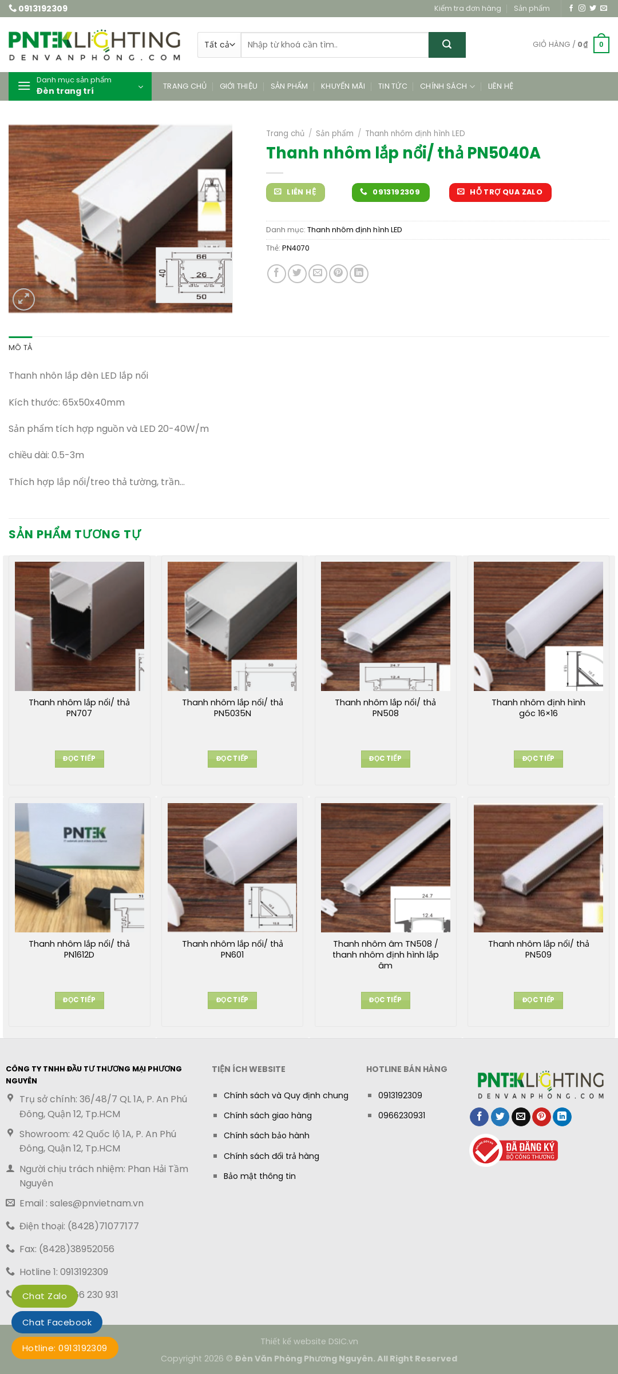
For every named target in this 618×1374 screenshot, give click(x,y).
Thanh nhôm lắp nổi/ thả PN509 (538, 949)
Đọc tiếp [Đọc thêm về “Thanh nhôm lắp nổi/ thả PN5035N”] (232, 758)
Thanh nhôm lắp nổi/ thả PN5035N (232, 708)
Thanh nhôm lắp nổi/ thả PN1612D (79, 949)
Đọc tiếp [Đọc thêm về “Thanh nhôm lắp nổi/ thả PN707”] (79, 758)
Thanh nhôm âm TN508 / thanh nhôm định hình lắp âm (385, 955)
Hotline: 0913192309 (65, 1348)
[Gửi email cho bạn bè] (317, 273)
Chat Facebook (57, 1322)
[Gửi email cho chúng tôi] (603, 9)
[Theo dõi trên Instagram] (582, 9)
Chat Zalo (44, 1296)
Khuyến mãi (343, 86)
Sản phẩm (532, 8)
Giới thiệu (239, 86)
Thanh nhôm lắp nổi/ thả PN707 (79, 708)
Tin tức (392, 86)
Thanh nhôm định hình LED (415, 133)
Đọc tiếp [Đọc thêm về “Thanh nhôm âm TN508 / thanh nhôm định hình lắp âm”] (385, 999)
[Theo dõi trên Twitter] (592, 9)
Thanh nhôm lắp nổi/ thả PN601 (232, 949)
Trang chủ (185, 86)
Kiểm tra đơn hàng (467, 8)
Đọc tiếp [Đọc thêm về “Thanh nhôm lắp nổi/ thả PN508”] (385, 758)
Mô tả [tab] (20, 347)
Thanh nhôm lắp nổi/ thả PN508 (385, 708)
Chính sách (447, 86)
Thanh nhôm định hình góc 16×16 (538, 708)
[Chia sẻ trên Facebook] (276, 273)
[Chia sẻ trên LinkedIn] (359, 273)
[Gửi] (447, 45)
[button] (571, 45)
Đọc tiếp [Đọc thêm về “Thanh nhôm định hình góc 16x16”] (538, 758)
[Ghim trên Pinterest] (338, 273)
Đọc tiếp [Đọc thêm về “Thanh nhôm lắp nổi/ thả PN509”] (538, 999)
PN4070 (296, 248)
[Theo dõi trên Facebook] (571, 9)
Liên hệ (501, 86)
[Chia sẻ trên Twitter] (297, 273)
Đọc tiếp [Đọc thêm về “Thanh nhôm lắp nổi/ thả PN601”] (232, 999)
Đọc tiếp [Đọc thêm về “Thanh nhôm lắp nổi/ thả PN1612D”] (79, 999)
